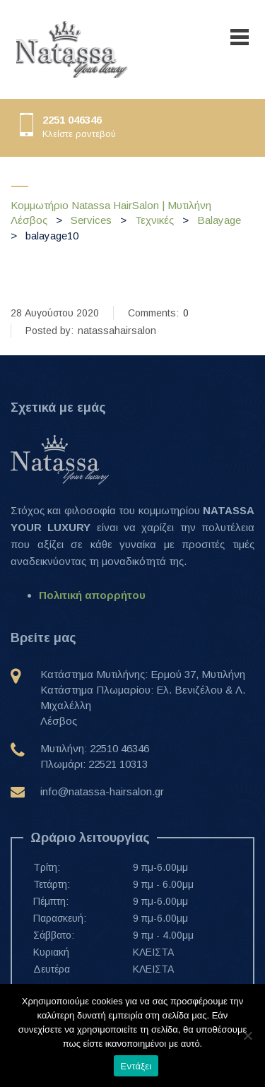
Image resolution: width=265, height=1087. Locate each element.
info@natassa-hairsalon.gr (102, 791)
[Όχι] (247, 1035)
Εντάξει (136, 1066)
